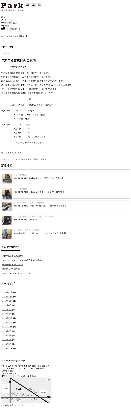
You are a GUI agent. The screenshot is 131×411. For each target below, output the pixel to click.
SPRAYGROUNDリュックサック (16, 273)
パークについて (11, 29)
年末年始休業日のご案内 (12, 256)
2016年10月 (7, 327)
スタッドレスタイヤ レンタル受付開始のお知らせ (25, 159)
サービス (7, 20)
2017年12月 (7, 301)
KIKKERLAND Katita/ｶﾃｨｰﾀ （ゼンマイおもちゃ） (40, 192)
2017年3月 (7, 310)
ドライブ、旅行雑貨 (36, 203)
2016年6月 (7, 335)
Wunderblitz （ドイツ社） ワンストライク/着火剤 (40, 233)
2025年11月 (7, 292)
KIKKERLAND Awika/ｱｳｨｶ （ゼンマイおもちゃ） (39, 178)
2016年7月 (7, 331)
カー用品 (31, 216)
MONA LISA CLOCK (11, 153)
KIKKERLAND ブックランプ (28, 219)
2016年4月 (7, 344)
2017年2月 (7, 314)
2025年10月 (7, 297)
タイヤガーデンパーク (25, 405)
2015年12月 (7, 348)
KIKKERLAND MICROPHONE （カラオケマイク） (40, 206)
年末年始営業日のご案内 (12, 265)
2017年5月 (7, 305)
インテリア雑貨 (20, 175)
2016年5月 (7, 340)
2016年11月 (7, 323)
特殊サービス (9, 23)
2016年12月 (7, 318)
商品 (5, 26)
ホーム (6, 17)
